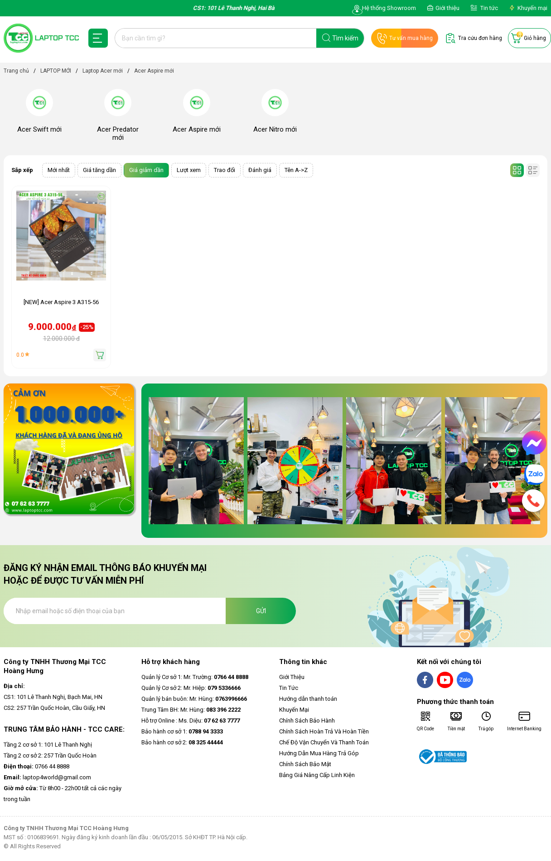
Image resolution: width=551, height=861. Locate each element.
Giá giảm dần (146, 170)
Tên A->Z (296, 170)
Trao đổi (224, 170)
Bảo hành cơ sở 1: (182, 731)
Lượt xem (189, 170)
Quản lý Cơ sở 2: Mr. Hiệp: (191, 687)
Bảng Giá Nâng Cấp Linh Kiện (317, 775)
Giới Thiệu (291, 677)
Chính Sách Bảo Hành (307, 720)
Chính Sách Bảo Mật (305, 764)
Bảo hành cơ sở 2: (182, 742)
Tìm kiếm (345, 38)
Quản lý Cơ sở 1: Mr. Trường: (194, 677)
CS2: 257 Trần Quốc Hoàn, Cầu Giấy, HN (54, 707)
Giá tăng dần (99, 170)
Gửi (261, 611)
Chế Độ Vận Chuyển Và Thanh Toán (324, 742)
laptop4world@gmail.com (47, 777)
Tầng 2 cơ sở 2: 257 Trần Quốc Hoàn (50, 755)
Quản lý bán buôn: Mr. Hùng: (194, 698)
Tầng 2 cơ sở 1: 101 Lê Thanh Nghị (48, 744)
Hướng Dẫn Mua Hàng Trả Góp (319, 753)
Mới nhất (59, 170)
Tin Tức (288, 687)
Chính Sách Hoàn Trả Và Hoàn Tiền (324, 731)
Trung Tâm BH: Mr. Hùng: (191, 709)
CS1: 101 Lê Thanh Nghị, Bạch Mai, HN (53, 697)
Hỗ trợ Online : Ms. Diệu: (190, 720)
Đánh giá (259, 170)
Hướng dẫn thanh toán (308, 698)
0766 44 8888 (36, 766)
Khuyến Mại (294, 709)
